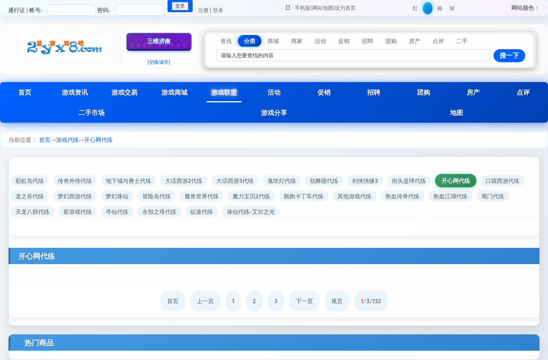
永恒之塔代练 (159, 211)
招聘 (373, 92)
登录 (218, 10)
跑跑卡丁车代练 (304, 196)
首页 (24, 92)
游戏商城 (174, 92)
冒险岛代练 (156, 196)
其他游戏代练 (354, 196)
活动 (274, 92)
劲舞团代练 (324, 180)
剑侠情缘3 (365, 180)
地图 (456, 112)
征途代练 (201, 211)
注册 (203, 10)
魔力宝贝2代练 (251, 196)
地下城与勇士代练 (128, 180)
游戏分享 (274, 112)
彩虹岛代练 (29, 180)
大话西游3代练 (235, 180)
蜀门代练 (492, 196)
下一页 (304, 300)
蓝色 (427, 9)
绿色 (451, 9)
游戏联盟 (224, 92)
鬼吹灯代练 (281, 180)
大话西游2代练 (183, 180)
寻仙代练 (117, 211)
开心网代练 (98, 139)
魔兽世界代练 (202, 196)
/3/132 (371, 300)
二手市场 (91, 112)
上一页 (205, 300)
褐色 (439, 9)
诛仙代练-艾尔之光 (251, 211)
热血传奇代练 (402, 196)
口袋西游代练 (502, 180)
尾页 (337, 300)
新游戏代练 (77, 211)
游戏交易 (124, 92)
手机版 (303, 7)
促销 (324, 92)
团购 (423, 92)
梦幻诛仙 (117, 196)
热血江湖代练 (450, 196)
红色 (415, 9)
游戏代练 (67, 139)
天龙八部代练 (32, 211)
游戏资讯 (75, 92)
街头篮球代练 (409, 180)
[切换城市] (159, 62)
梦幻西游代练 (75, 196)
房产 (473, 92)
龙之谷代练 (29, 196)
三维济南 (159, 40)
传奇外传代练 (75, 180)
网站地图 (322, 7)
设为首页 (345, 7)
